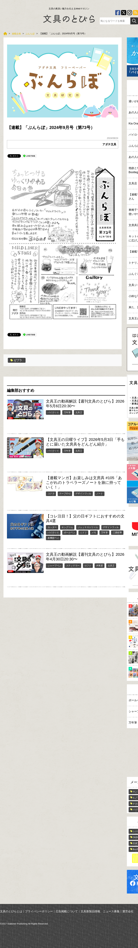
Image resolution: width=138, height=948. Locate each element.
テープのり (65, 493)
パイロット (53, 412)
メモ (94, 532)
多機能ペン (53, 538)
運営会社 (127, 911)
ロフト (87, 565)
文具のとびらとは (11, 911)
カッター (52, 527)
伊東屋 (99, 565)
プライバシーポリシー (39, 911)
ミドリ (83, 532)
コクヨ (51, 493)
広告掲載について (67, 911)
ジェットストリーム (88, 527)
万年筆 (67, 412)
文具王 (78, 412)
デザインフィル (83, 493)
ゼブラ (16, 360)
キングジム (67, 527)
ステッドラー (73, 565)
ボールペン (69, 532)
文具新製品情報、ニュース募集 (100, 911)
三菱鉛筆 (117, 532)
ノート (99, 493)
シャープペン (54, 565)
